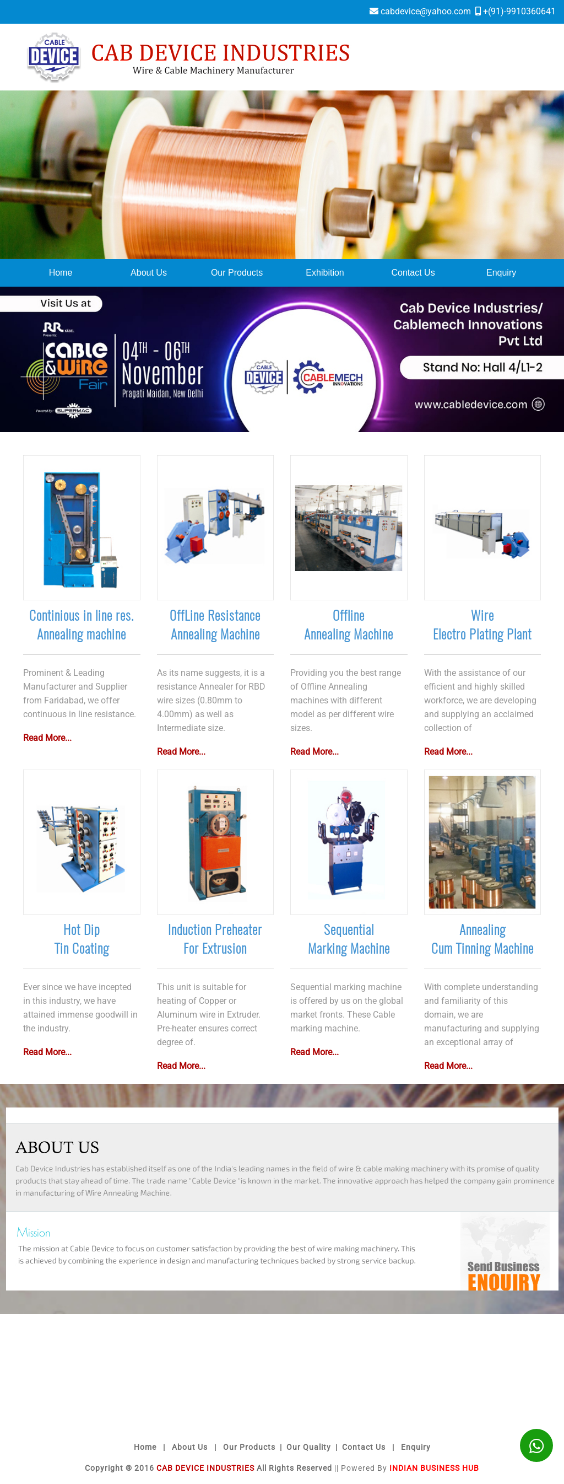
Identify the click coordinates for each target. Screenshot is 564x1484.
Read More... (47, 738)
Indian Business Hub (434, 1468)
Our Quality (308, 1447)
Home (61, 272)
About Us (149, 272)
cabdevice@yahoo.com (426, 11)
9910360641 (531, 11)
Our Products (237, 272)
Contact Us (413, 272)
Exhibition (325, 272)
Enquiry (501, 272)
